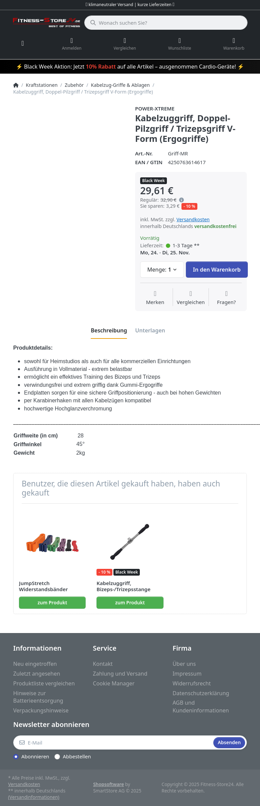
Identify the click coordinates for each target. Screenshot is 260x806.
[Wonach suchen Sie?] (165, 23)
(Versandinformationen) (33, 797)
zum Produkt (52, 602)
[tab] (109, 330)
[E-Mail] (112, 742)
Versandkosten (193, 219)
